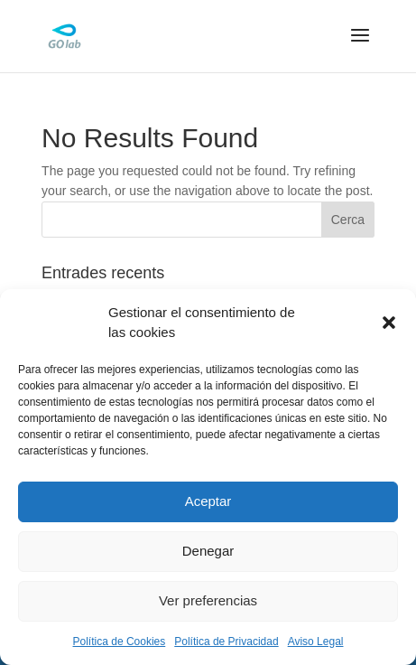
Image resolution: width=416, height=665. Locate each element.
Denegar (208, 550)
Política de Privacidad (226, 641)
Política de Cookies (119, 641)
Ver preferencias (208, 600)
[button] (389, 323)
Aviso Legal (316, 641)
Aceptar (208, 501)
